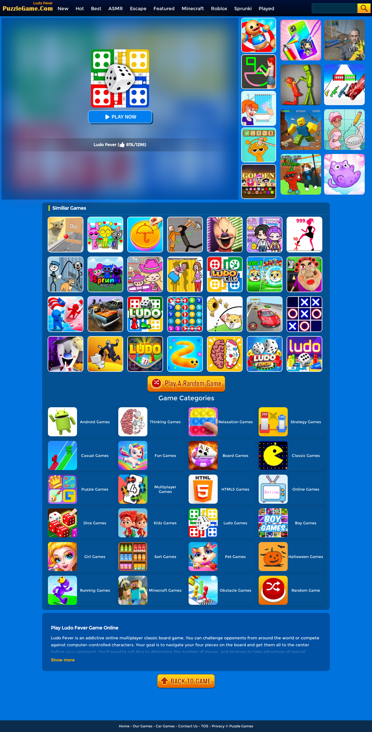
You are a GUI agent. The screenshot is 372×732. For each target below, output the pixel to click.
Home (124, 726)
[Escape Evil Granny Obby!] (304, 258)
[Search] (334, 8)
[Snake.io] (185, 338)
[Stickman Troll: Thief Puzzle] (65, 258)
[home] (28, 8)
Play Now (119, 117)
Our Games (142, 726)
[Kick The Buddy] (258, 20)
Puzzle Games (241, 726)
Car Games (165, 726)
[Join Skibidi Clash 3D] (105, 338)
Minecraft (193, 8)
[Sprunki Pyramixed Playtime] (105, 258)
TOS (204, 726)
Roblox (219, 8)
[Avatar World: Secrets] (264, 219)
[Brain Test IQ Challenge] (225, 338)
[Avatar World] (145, 258)
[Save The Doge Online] (264, 258)
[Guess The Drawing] (258, 56)
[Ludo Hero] (145, 298)
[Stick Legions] (304, 219)
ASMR (115, 8)
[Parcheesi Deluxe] (304, 338)
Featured (164, 8)
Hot (80, 8)
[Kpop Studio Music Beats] (258, 166)
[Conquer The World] (65, 298)
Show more (63, 660)
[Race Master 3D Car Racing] (264, 298)
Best (96, 8)
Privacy (218, 726)
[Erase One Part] (258, 93)
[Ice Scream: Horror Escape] (225, 219)
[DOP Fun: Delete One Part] (185, 258)
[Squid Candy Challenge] (145, 219)
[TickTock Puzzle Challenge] (65, 219)
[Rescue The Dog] (225, 298)
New (63, 8)
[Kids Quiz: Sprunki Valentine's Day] (105, 219)
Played (266, 8)
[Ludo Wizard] (145, 338)
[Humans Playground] (185, 219)
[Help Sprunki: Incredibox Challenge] (258, 130)
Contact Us (188, 726)
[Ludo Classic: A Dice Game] (264, 338)
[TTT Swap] (304, 298)
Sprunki (243, 8)
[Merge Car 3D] (105, 298)
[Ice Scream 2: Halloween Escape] (65, 338)
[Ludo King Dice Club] (225, 258)
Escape (138, 8)
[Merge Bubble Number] (185, 298)
